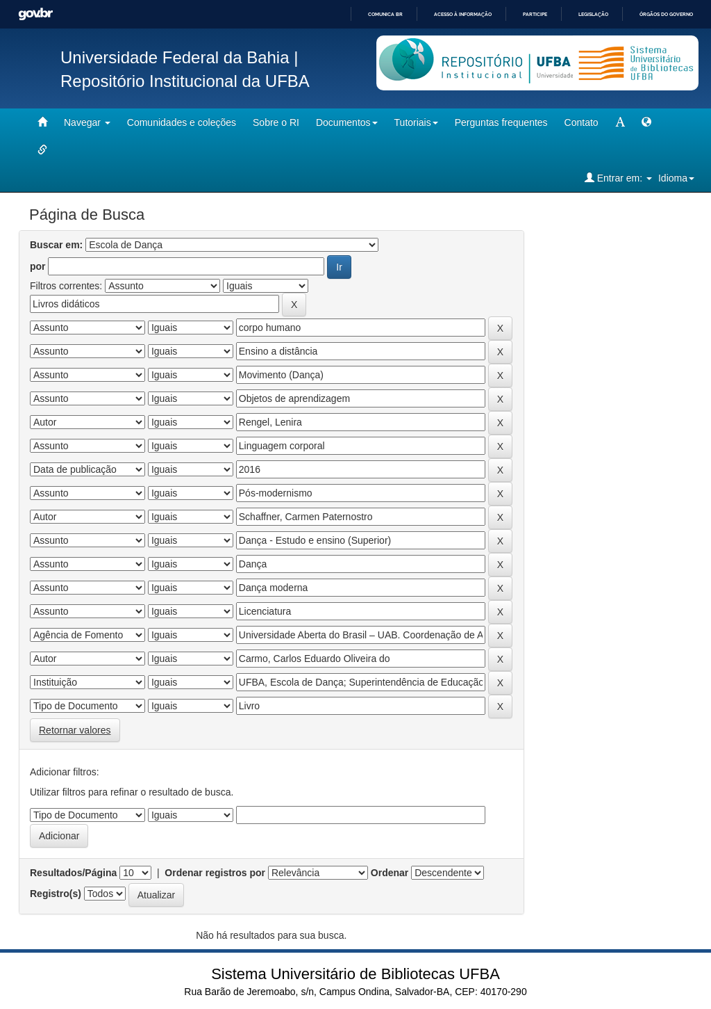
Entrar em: (618, 178)
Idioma (676, 178)
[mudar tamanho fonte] (620, 122)
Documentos (347, 122)
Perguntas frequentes (501, 122)
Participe (535, 14)
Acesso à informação (463, 14)
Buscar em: (56, 244)
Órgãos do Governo (666, 14)
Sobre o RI (276, 122)
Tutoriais (416, 122)
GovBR (35, 14)
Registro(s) (55, 893)
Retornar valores (75, 730)
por (38, 266)
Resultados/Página (73, 872)
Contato (581, 122)
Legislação (593, 14)
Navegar (87, 122)
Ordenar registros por (215, 872)
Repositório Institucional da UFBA (185, 81)
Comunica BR (385, 14)
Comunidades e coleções (181, 122)
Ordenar (389, 872)
